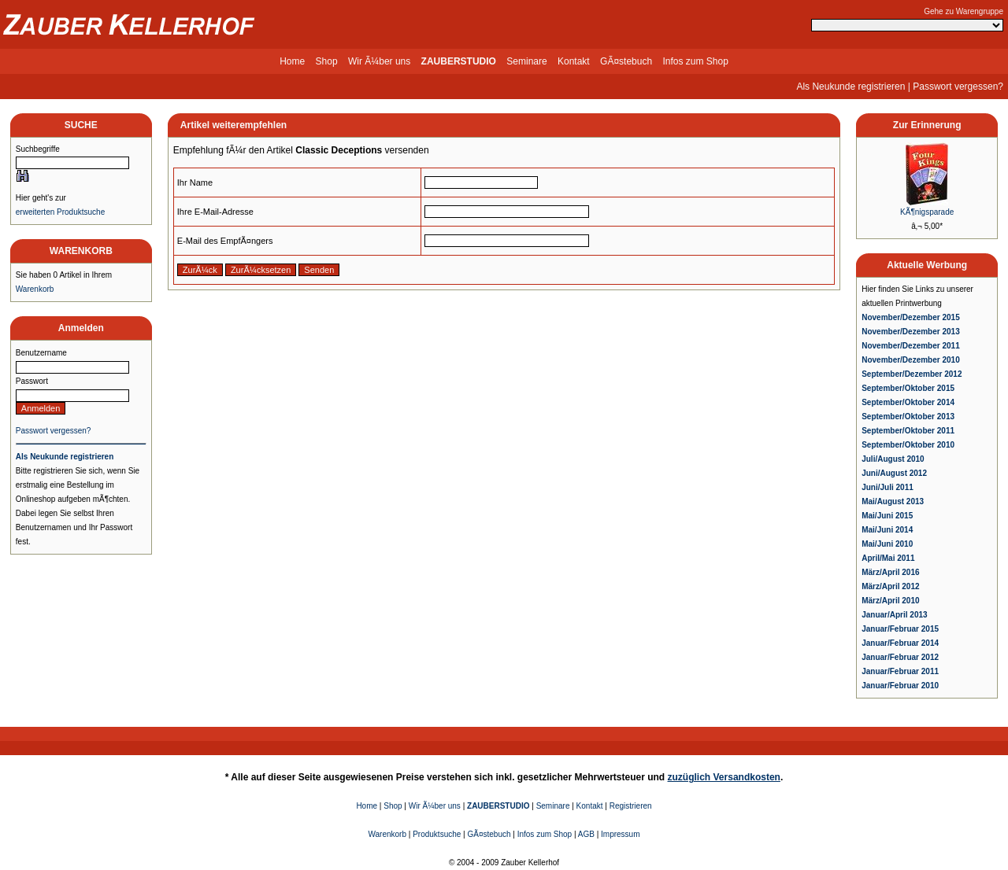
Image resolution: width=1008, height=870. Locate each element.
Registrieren (631, 806)
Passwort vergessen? (958, 86)
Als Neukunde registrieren (850, 86)
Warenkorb (35, 289)
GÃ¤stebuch (626, 61)
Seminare (526, 61)
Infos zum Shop (695, 61)
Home (292, 61)
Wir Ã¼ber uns (379, 61)
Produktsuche (437, 834)
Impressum (620, 834)
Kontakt (574, 61)
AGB (586, 834)
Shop (327, 61)
